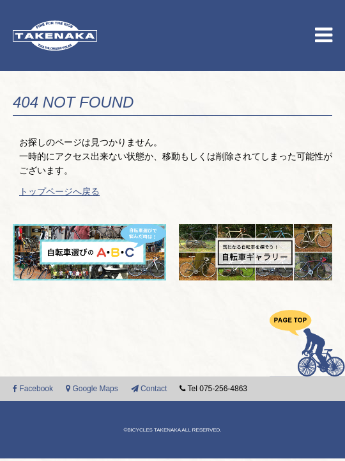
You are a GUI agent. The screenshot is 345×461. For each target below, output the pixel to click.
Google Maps (92, 388)
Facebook (33, 388)
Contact (149, 388)
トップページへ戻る (59, 191)
